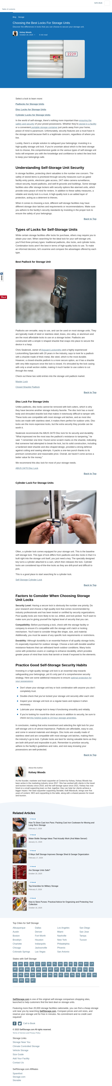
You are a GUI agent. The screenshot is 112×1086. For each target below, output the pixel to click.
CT (43, 964)
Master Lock (22, 381)
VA (94, 975)
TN (72, 975)
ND (26, 975)
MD (21, 969)
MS (44, 969)
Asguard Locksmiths (51, 350)
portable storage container (44, 127)
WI (27, 980)
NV (74, 969)
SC (60, 975)
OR (44, 975)
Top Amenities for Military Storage (43, 886)
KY (86, 964)
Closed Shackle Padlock (28, 387)
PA (50, 975)
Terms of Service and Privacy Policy (26, 1033)
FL (55, 964)
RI (55, 975)
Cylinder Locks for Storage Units (33, 115)
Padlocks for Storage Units (30, 104)
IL (75, 964)
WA (15, 980)
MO (50, 969)
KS (80, 964)
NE (62, 969)
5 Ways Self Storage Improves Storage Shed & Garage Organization (59, 854)
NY (15, 975)
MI (33, 969)
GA (60, 964)
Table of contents (9, 9)
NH (68, 969)
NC (20, 975)
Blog (14, 17)
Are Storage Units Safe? (39, 870)
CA (31, 964)
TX (78, 975)
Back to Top (90, 219)
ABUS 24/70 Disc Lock (27, 468)
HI (66, 964)
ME (15, 969)
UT (83, 975)
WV (21, 980)
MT (56, 969)
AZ (26, 964)
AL (15, 964)
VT (89, 975)
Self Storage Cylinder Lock (29, 580)
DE (49, 964)
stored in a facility (87, 124)
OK (38, 975)
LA (92, 964)
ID (71, 964)
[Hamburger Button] (107, 3)
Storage (21, 17)
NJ (85, 969)
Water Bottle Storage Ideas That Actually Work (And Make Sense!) (58, 838)
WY (33, 980)
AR (20, 964)
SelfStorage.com (21, 999)
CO (37, 964)
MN (38, 969)
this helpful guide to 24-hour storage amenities (53, 718)
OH (32, 975)
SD (66, 975)
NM (91, 969)
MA (27, 969)
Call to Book (98, 3)
